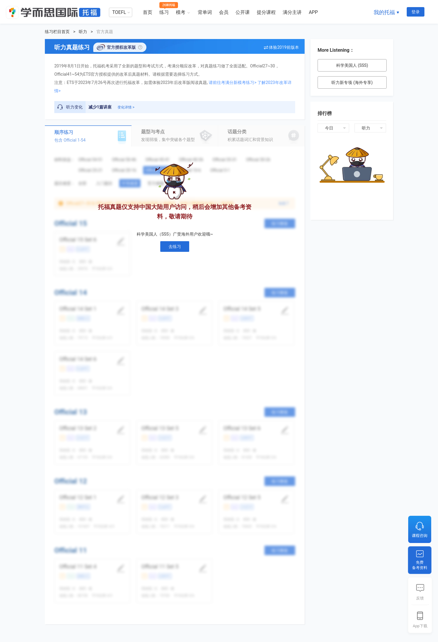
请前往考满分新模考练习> (232, 82)
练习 (164, 12)
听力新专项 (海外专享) (351, 82)
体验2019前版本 (284, 47)
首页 (147, 12)
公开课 (243, 12)
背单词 (205, 12)
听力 (83, 31)
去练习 (175, 246)
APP (313, 12)
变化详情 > (125, 107)
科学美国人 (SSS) (352, 65)
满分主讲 (292, 12)
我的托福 (384, 12)
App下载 (420, 626)
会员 (223, 12)
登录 (415, 11)
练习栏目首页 (57, 31)
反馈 (420, 598)
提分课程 (266, 12)
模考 (180, 12)
